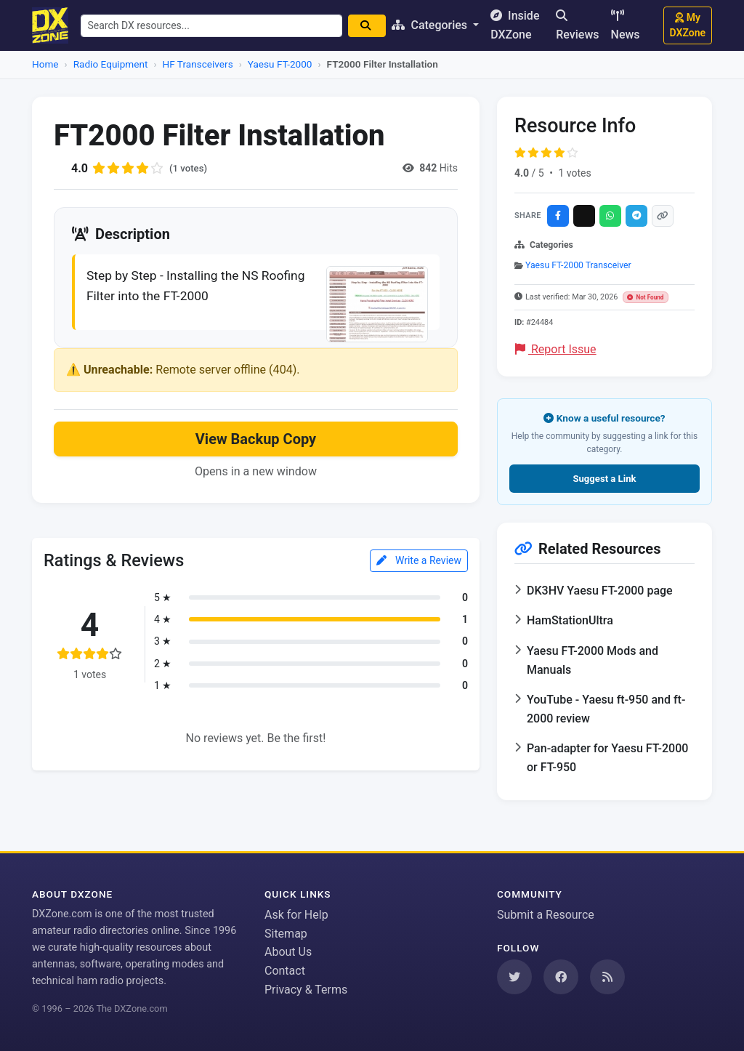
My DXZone (687, 25)
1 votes (574, 173)
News (625, 25)
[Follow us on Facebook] (560, 976)
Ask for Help (296, 915)
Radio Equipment (110, 64)
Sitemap (285, 934)
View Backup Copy (255, 441)
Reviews (577, 25)
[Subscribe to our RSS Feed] (607, 976)
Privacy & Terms (305, 989)
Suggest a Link (604, 478)
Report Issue (556, 349)
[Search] (372, 26)
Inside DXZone (520, 25)
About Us (288, 952)
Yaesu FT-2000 (280, 64)
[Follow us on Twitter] (514, 976)
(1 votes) (189, 168)
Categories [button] (436, 25)
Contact (284, 971)
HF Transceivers (198, 64)
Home (45, 64)
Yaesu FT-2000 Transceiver (578, 265)
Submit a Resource (545, 915)
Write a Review (418, 562)
